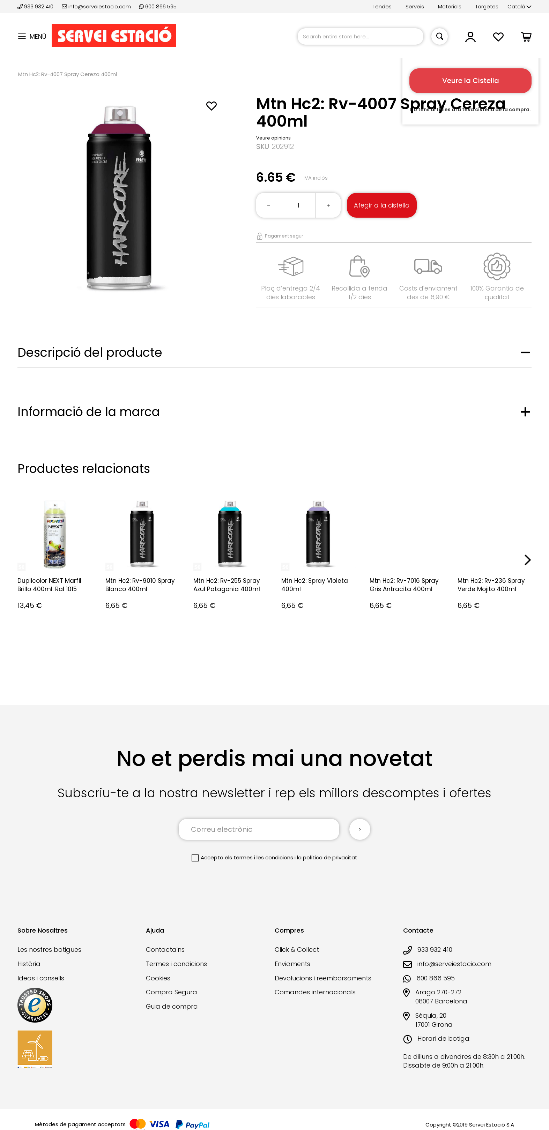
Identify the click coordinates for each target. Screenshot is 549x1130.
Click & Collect (297, 949)
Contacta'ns (165, 949)
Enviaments (292, 963)
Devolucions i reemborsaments (323, 978)
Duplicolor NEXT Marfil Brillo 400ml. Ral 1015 (49, 585)
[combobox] (360, 36)
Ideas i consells (40, 978)
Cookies (158, 978)
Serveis (415, 6)
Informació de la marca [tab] (88, 411)
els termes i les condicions (259, 857)
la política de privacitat (327, 857)
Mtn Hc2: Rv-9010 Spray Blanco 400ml (140, 585)
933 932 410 (36, 6)
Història (28, 963)
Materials (449, 6)
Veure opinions (273, 138)
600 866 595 (158, 6)
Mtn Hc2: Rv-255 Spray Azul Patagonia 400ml (226, 585)
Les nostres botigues (49, 949)
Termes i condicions (176, 963)
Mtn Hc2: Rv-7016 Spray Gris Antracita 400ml (404, 585)
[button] (519, 7)
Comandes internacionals (315, 992)
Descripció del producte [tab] (89, 352)
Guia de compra (172, 1006)
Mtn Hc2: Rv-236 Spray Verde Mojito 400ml (491, 585)
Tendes (382, 6)
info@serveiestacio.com (96, 6)
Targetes (486, 6)
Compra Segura (171, 992)
